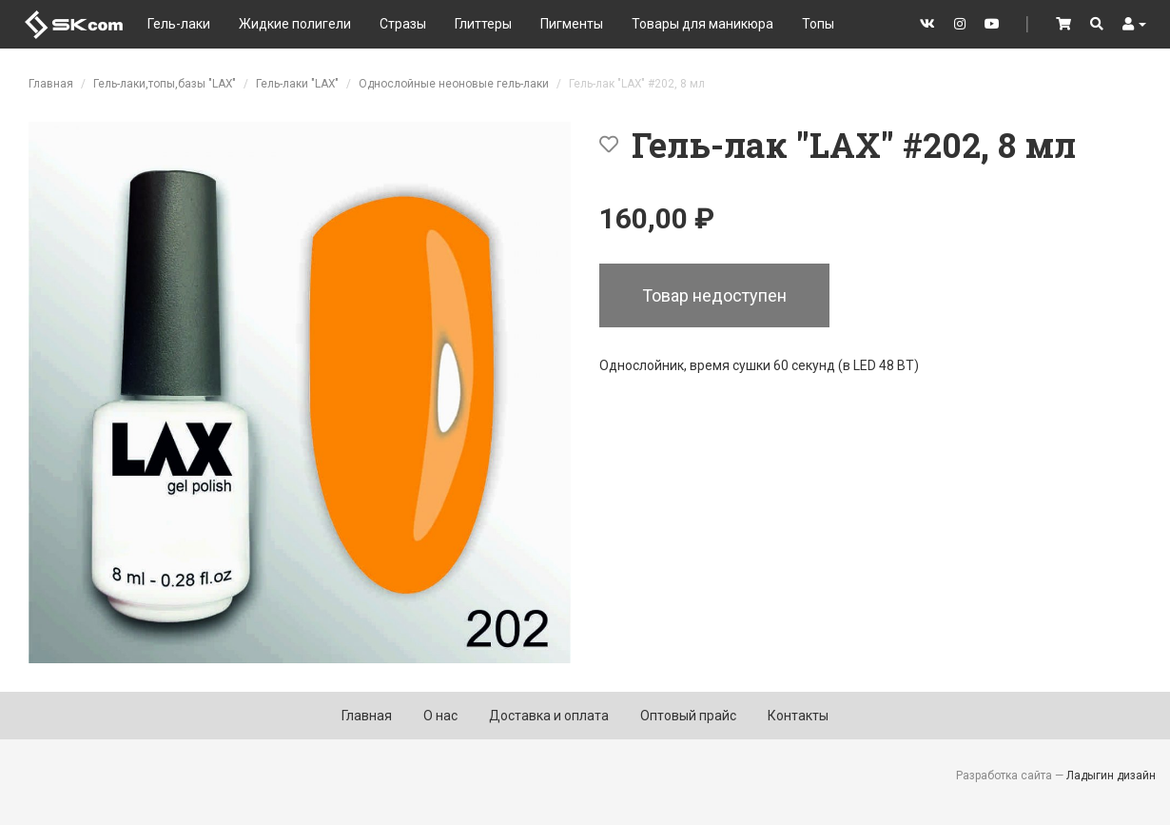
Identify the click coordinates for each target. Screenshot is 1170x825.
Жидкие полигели (295, 23)
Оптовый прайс (688, 715)
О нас (440, 715)
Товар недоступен (714, 295)
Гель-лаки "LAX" (297, 83)
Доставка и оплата (549, 715)
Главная (51, 83)
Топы (818, 23)
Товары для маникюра (702, 23)
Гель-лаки (178, 23)
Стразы (403, 23)
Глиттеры (483, 23)
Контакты (798, 715)
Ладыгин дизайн (1111, 775)
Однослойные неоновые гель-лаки (454, 83)
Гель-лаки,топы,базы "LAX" (164, 83)
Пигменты (571, 23)
